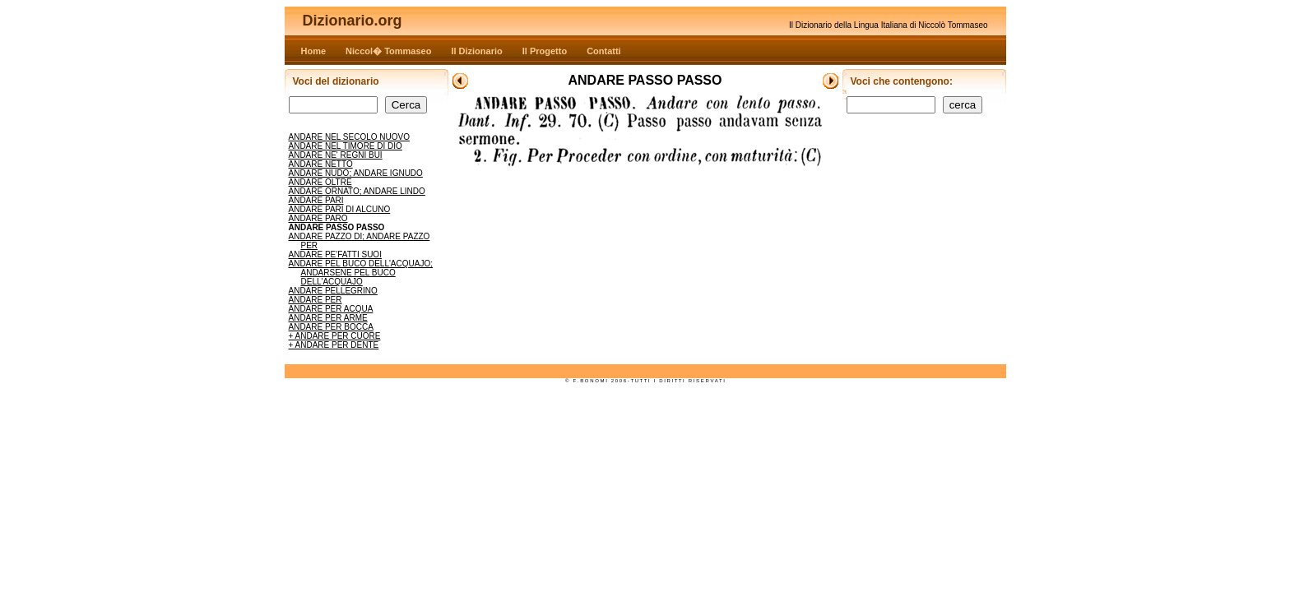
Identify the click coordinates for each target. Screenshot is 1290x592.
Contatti (604, 51)
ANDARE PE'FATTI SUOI (335, 254)
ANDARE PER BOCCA (331, 326)
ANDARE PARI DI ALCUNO (340, 209)
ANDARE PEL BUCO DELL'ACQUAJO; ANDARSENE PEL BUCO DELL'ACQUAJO (361, 272)
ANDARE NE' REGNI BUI (336, 155)
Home (314, 51)
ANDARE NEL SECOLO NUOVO (349, 136)
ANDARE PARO (318, 218)
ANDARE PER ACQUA (331, 308)
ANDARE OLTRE (320, 182)
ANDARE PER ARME (328, 317)
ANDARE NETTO (321, 164)
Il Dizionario (476, 51)
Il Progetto (544, 51)
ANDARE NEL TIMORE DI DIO (345, 145)
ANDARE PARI (316, 200)
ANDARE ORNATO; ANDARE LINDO (357, 191)
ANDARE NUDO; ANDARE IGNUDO (356, 173)
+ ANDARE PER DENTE (334, 344)
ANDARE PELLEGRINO (333, 290)
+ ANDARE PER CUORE (335, 335)
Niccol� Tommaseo (388, 51)
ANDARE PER (315, 299)
